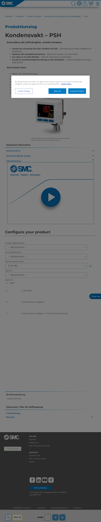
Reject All (57, 91)
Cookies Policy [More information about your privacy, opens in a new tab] (66, 84)
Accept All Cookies (77, 91)
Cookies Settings (24, 91)
